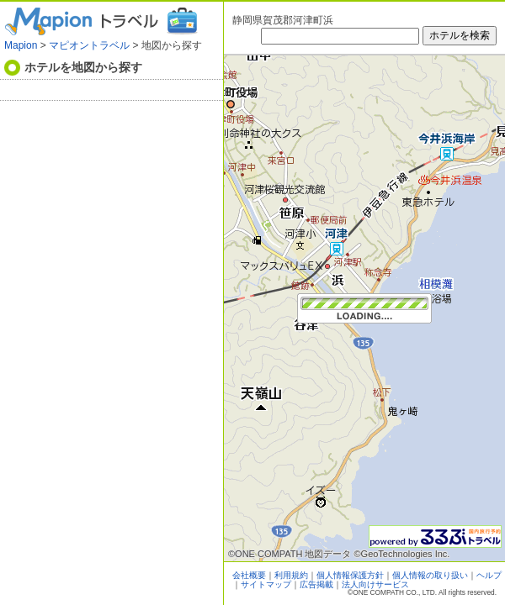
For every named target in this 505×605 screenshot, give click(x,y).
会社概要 (249, 575)
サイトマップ (266, 584)
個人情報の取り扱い (430, 575)
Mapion (20, 45)
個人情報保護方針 (350, 575)
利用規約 (291, 575)
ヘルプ (489, 575)
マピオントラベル (89, 45)
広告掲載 (316, 584)
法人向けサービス (375, 584)
